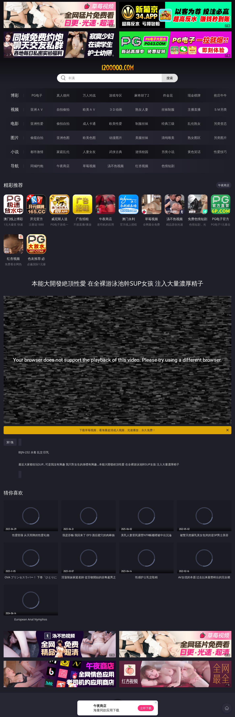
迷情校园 (141, 152)
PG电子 (36, 95)
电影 (15, 123)
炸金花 (168, 95)
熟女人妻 (141, 109)
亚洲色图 (63, 137)
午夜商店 (63, 166)
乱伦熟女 (194, 123)
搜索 (170, 78)
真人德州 (63, 95)
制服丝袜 (141, 123)
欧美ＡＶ (89, 109)
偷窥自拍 (36, 137)
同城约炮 (36, 166)
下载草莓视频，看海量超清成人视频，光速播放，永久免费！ (154, 430)
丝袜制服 (167, 109)
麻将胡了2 (141, 95)
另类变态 (220, 123)
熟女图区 (194, 137)
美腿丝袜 (141, 137)
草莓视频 (89, 166)
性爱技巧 (220, 152)
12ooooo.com (117, 68)
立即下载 (145, 708)
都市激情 (36, 152)
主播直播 (194, 109)
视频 (15, 109)
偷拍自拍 (63, 123)
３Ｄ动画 (115, 109)
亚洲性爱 (36, 123)
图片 (15, 137)
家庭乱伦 (63, 152)
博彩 (15, 95)
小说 (15, 151)
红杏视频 (141, 166)
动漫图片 (115, 137)
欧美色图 (89, 137)
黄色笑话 (194, 152)
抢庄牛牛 (220, 95)
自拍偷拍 (63, 109)
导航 (15, 166)
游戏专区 (115, 95)
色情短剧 (167, 166)
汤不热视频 (116, 166)
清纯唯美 (167, 137)
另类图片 (220, 137)
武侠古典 (115, 152)
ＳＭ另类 (220, 109)
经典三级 (167, 123)
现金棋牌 (194, 95)
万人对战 (89, 95)
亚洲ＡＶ (36, 109)
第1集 (10, 442)
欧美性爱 (115, 123)
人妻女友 (89, 152)
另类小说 (167, 152)
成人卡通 (89, 123)
